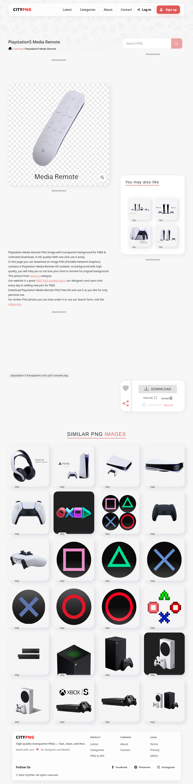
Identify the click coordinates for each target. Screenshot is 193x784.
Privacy (154, 750)
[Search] (176, 43)
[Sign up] (168, 9)
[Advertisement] (59, 71)
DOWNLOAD (157, 389)
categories (14, 304)
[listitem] (119, 767)
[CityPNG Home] (22, 9)
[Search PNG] (147, 43)
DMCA (154, 756)
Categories (87, 10)
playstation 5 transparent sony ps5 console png (39, 375)
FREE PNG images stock (50, 280)
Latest (67, 10)
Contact (125, 750)
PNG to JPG (97, 756)
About (108, 10)
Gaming (35, 276)
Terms (154, 744)
